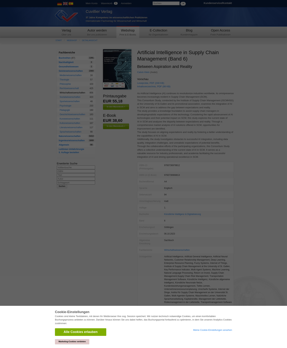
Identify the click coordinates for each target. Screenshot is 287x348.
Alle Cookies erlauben (81, 332)
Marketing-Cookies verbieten (72, 341)
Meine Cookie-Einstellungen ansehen (212, 330)
